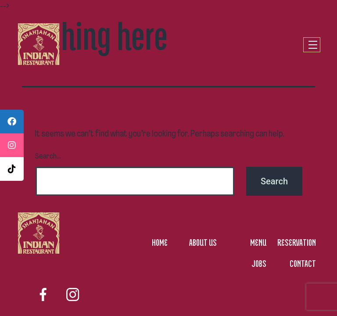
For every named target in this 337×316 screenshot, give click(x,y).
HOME (160, 242)
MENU (258, 242)
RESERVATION (296, 242)
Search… (48, 156)
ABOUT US (203, 242)
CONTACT (303, 263)
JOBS (258, 263)
